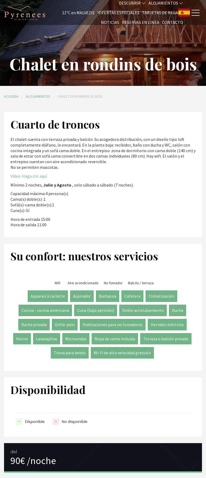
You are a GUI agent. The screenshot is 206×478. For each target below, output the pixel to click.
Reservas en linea (140, 22)
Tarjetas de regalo (162, 12)
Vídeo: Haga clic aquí (28, 176)
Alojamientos (38, 96)
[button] (74, 12)
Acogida (11, 96)
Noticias (110, 22)
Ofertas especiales (119, 12)
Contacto (172, 22)
